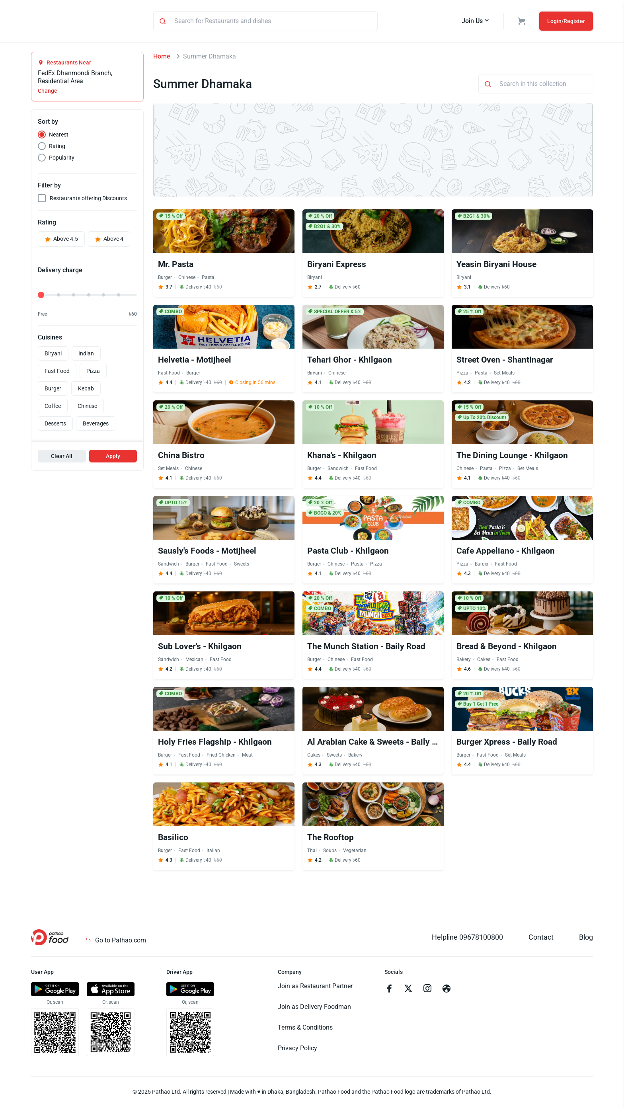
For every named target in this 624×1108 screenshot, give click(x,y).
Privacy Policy (297, 1049)
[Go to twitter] (408, 990)
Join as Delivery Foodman (314, 1008)
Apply (113, 457)
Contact (541, 938)
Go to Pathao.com (115, 941)
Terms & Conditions (305, 1028)
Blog (586, 938)
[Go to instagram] (427, 990)
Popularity (61, 159)
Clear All (61, 457)
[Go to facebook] (389, 990)
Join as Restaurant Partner (315, 987)
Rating (57, 147)
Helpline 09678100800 (467, 938)
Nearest (58, 136)
